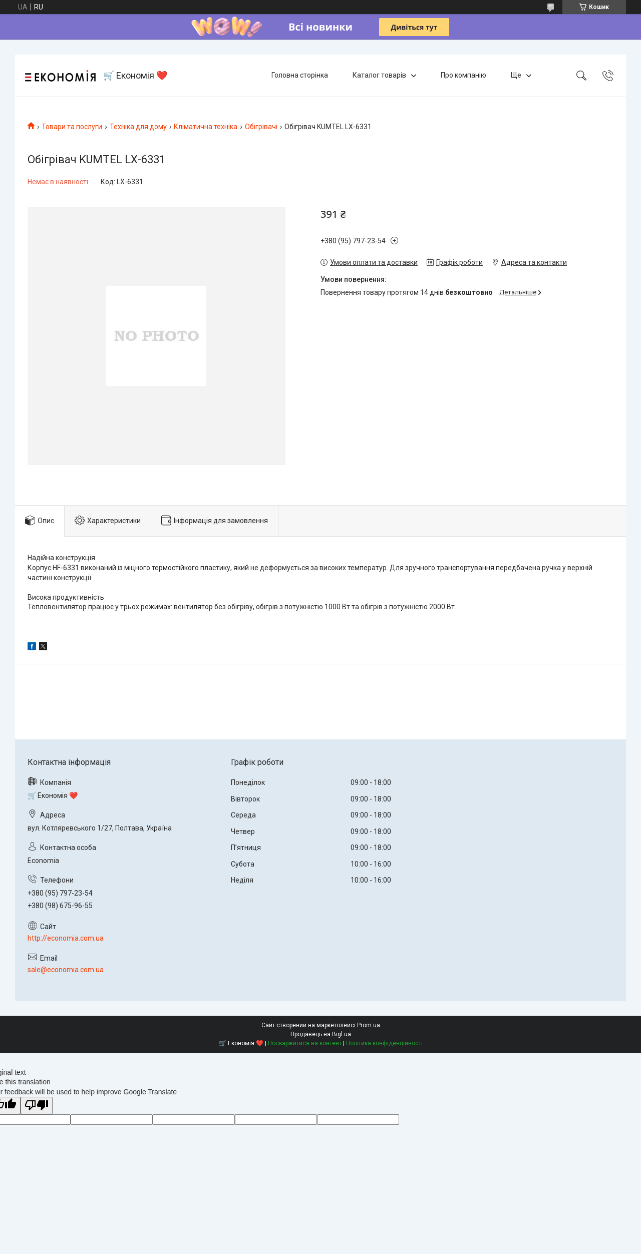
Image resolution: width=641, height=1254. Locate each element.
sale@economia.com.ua (66, 970)
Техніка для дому (138, 127)
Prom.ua (368, 1025)
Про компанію (463, 75)
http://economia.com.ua (66, 938)
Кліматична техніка (205, 127)
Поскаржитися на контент (305, 1043)
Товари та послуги (72, 127)
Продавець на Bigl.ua (320, 1034)
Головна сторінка (299, 75)
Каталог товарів (379, 75)
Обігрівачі (261, 127)
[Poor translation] (37, 1105)
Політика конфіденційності (384, 1043)
